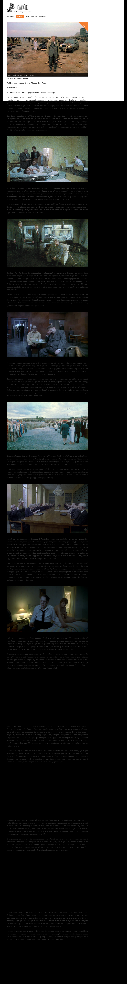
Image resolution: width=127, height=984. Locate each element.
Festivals (42, 16)
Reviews (20, 16)
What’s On (10, 16)
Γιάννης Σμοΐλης (29, 74)
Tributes (34, 16)
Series (27, 16)
